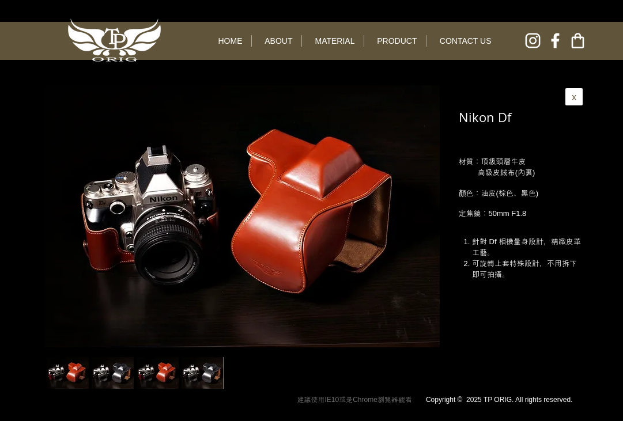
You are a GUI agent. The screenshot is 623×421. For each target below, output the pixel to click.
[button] (113, 373)
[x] (574, 96)
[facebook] (555, 41)
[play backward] (61, 373)
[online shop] (578, 41)
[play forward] (389, 373)
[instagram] (533, 41)
